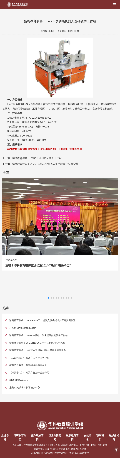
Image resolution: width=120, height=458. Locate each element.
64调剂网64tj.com (18, 380)
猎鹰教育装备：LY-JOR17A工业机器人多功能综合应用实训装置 (42, 320)
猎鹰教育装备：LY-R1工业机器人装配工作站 (37, 158)
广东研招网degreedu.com (22, 327)
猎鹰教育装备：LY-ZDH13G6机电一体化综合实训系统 (37, 342)
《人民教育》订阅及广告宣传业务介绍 (29, 357)
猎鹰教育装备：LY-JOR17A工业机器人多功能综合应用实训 (45, 164)
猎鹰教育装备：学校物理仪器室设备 (28, 365)
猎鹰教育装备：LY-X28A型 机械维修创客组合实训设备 (37, 350)
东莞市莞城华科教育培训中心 (24, 387)
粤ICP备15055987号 (79, 453)
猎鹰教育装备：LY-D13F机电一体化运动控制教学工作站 (38, 335)
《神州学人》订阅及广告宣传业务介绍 (29, 372)
